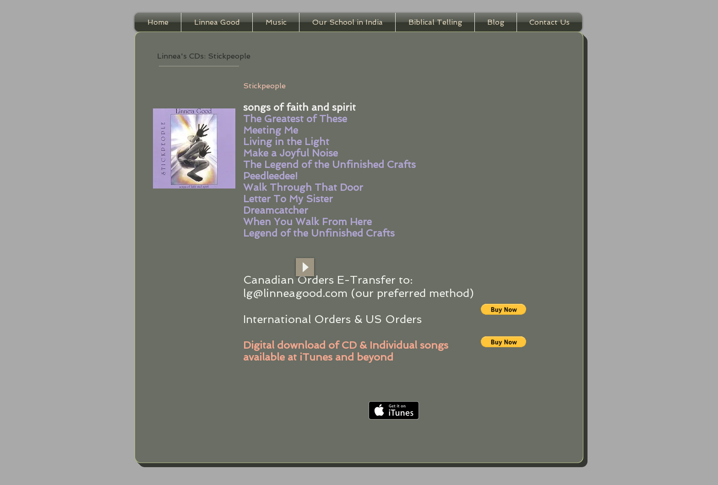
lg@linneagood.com (295, 293)
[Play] (305, 267)
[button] (503, 309)
